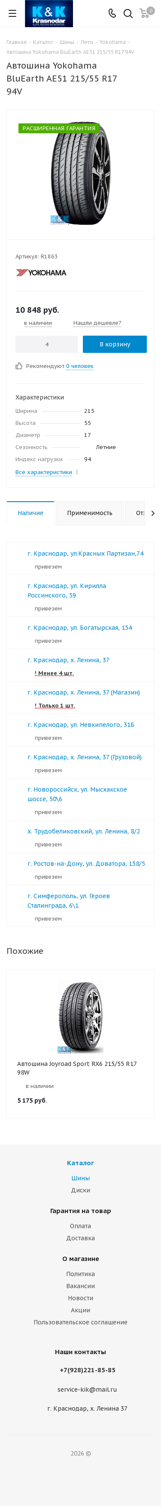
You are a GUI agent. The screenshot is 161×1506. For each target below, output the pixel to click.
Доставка (80, 1238)
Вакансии (80, 1286)
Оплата (80, 1226)
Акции (80, 1310)
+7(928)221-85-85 (87, 1370)
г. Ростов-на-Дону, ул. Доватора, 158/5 (86, 864)
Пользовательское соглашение (80, 1322)
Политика (80, 1274)
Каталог (80, 1163)
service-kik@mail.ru (87, 1389)
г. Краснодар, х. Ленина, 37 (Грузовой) (84, 757)
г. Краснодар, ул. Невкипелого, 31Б (80, 725)
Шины (80, 1178)
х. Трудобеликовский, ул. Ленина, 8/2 (83, 831)
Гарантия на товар (80, 1211)
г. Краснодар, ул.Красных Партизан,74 (85, 553)
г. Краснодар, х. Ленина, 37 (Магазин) (83, 692)
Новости (80, 1298)
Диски (80, 1190)
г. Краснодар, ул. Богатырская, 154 (79, 628)
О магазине (80, 1258)
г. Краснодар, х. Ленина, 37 (68, 660)
